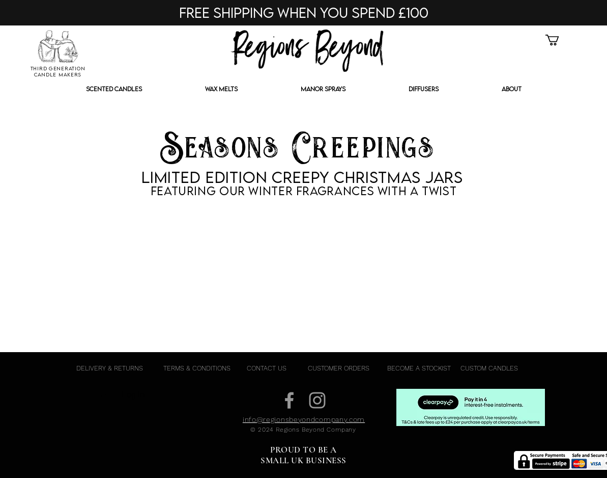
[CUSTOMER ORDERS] (338, 368)
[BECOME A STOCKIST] (419, 368)
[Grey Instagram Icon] (317, 400)
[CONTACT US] (267, 368)
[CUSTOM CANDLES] (489, 368)
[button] (558, 40)
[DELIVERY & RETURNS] (110, 368)
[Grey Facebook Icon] (289, 400)
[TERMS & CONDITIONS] (197, 368)
